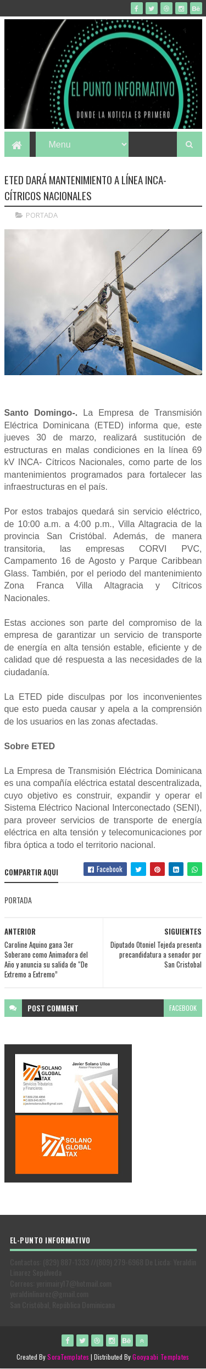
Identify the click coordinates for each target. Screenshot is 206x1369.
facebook (183, 1007)
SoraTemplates (68, 1356)
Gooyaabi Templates (160, 1356)
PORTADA (42, 215)
